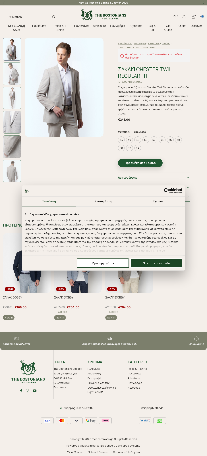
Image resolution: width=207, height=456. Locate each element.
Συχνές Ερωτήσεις (99, 382)
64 (140, 147)
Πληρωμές (94, 367)
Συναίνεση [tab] (49, 201)
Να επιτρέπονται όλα (156, 263)
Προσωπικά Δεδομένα (126, 451)
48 (140, 138)
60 (124, 147)
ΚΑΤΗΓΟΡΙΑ (156, 43)
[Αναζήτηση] (30, 17)
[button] (203, 3)
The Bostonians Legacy (67, 367)
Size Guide (142, 130)
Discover (196, 25)
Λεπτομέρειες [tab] (103, 201)
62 (132, 147)
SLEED (136, 444)
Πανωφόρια (117, 25)
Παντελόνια (81, 25)
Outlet (182, 25)
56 (172, 138)
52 (156, 138)
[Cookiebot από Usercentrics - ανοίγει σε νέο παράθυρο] (166, 191)
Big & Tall (152, 27)
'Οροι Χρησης (75, 451)
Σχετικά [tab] (158, 201)
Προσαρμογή (103, 263)
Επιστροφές (95, 377)
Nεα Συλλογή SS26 (16, 27)
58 (181, 138)
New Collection (89, 2)
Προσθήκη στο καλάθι (142, 162)
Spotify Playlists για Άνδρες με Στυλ (65, 374)
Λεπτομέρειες (130, 176)
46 (132, 138)
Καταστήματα (61, 381)
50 (148, 138)
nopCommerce (90, 444)
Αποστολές (94, 372)
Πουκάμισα (39, 25)
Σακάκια (169, 43)
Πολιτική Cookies (98, 451)
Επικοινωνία (60, 386)
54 (164, 138)
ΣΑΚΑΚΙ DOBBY (12, 296)
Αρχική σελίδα (128, 43)
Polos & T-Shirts (60, 27)
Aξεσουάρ (136, 25)
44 (124, 138)
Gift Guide (168, 27)
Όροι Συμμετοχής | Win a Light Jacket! (102, 389)
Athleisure (99, 25)
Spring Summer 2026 (114, 2)
